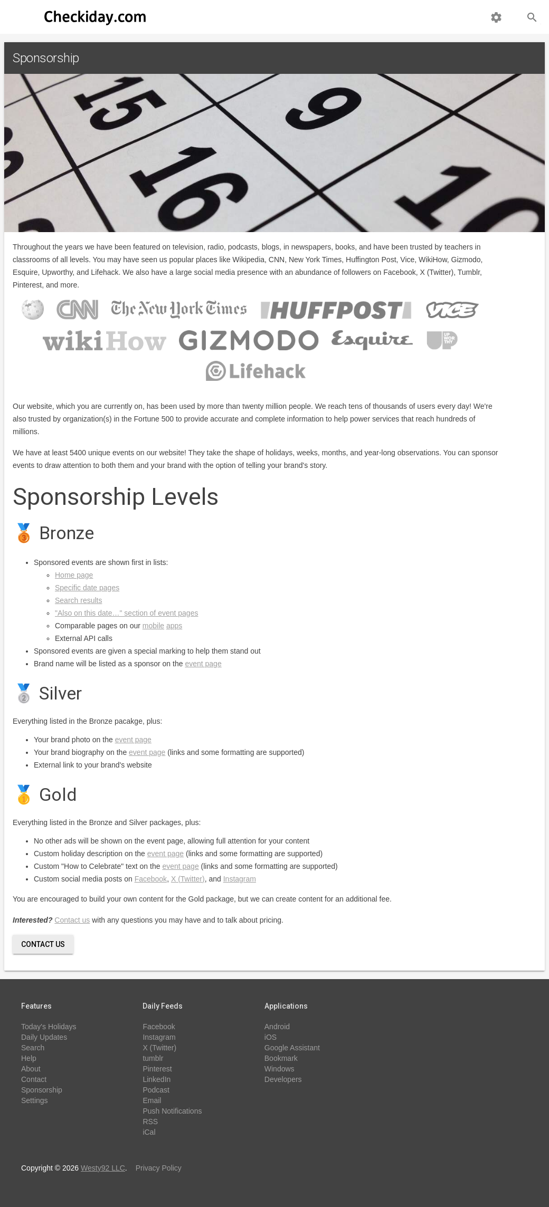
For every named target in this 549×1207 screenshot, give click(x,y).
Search (32, 1047)
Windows (279, 1069)
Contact (33, 1079)
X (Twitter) (188, 879)
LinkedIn (157, 1079)
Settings (34, 1100)
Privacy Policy (159, 1168)
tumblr (153, 1058)
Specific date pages (87, 587)
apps (174, 625)
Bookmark (281, 1058)
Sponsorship (41, 1090)
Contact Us (43, 944)
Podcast (156, 1090)
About (31, 1069)
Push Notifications (172, 1111)
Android (277, 1026)
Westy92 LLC (103, 1168)
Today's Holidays (49, 1026)
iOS (270, 1037)
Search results (78, 600)
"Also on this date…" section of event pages (126, 613)
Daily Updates (44, 1037)
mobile (153, 625)
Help (28, 1058)
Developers (283, 1079)
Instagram (239, 879)
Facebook (151, 879)
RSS (150, 1121)
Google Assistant (292, 1047)
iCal (149, 1132)
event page (203, 663)
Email (152, 1100)
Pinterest (157, 1069)
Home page (74, 575)
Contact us (72, 920)
